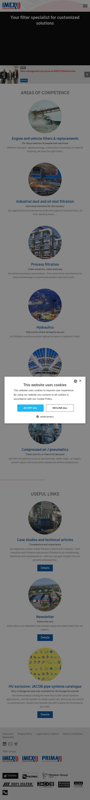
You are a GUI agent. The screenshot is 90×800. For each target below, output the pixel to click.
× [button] (80, 380)
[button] (45, 416)
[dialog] (45, 400)
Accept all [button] (30, 407)
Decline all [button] (60, 407)
